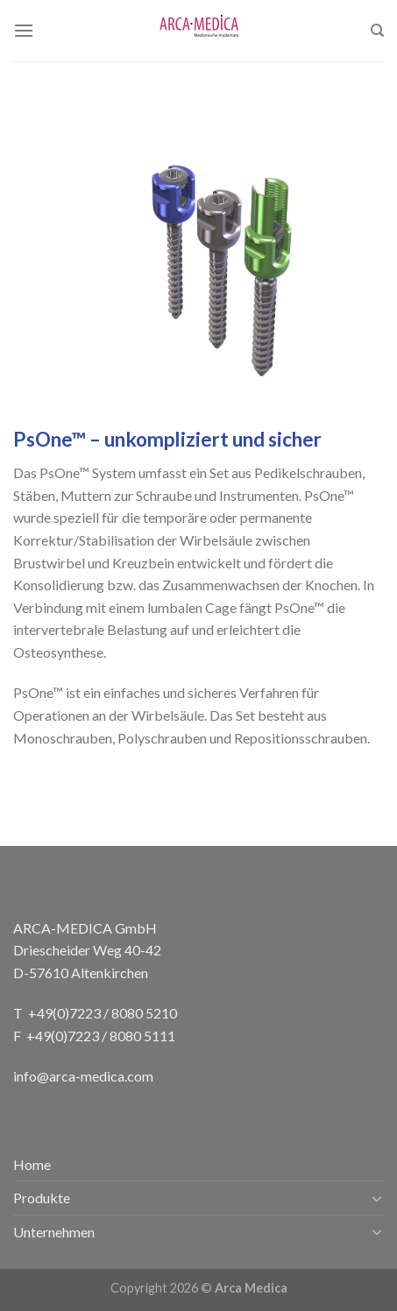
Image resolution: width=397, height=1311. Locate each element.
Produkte (41, 1197)
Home (32, 1164)
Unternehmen (54, 1231)
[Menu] (23, 30)
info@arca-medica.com (83, 1076)
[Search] (377, 30)
